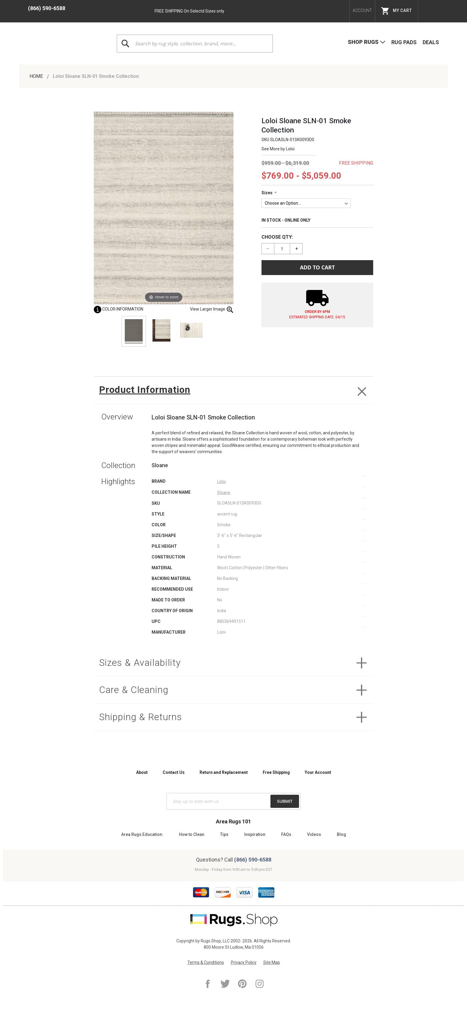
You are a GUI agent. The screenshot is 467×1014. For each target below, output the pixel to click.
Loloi (290, 148)
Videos (314, 834)
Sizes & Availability (144, 666)
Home (36, 76)
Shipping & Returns (146, 725)
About (142, 772)
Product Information (149, 391)
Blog (341, 834)
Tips (224, 834)
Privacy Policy (243, 962)
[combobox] (195, 44)
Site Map (271, 962)
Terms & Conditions (205, 962)
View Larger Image (212, 309)
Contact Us (174, 772)
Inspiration (254, 834)
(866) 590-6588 (46, 8)
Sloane (223, 494)
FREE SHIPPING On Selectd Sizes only (189, 11)
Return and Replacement (224, 772)
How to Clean (191, 834)
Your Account (318, 772)
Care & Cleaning (138, 695)
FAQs (286, 834)
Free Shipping (276, 772)
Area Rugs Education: (142, 834)
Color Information (118, 309)
